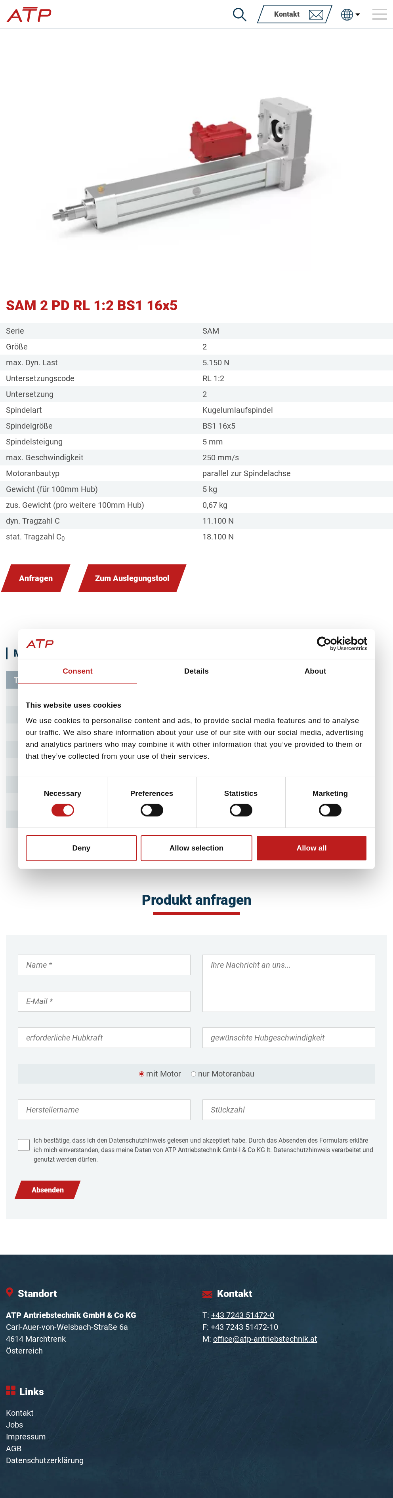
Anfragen (36, 578)
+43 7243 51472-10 (244, 1327)
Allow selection (197, 848)
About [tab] (315, 671)
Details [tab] (196, 671)
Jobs (14, 1425)
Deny (81, 848)
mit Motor (163, 1073)
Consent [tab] (78, 671)
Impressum (26, 1436)
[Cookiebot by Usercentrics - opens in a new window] (332, 643)
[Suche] (239, 14)
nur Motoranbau (226, 1073)
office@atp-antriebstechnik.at (265, 1339)
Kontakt (20, 1413)
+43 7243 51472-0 (242, 1315)
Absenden (48, 1190)
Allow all (312, 848)
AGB (13, 1448)
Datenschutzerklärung (45, 1460)
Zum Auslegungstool (132, 578)
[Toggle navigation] (379, 14)
